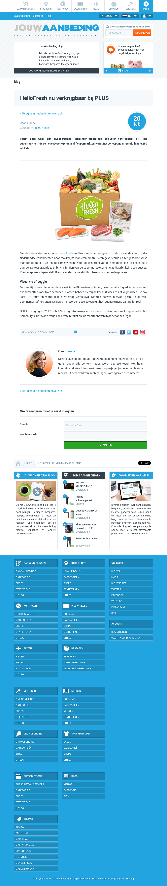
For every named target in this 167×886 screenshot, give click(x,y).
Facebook (117, 595)
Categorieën (23, 577)
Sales (67, 741)
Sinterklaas (23, 851)
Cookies (109, 878)
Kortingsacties (25, 614)
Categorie (38, 16)
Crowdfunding (28, 734)
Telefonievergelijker (77, 668)
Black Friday (24, 863)
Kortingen (26, 606)
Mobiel (115, 577)
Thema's (24, 819)
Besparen (73, 648)
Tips (48, 16)
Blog (70, 776)
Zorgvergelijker (74, 662)
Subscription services (30, 784)
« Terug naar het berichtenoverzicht (42, 113)
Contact (120, 878)
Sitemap (130, 878)
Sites (19, 753)
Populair (69, 614)
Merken (72, 691)
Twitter (116, 589)
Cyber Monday (25, 868)
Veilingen (25, 691)
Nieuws (68, 784)
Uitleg (20, 595)
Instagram (118, 607)
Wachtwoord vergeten (125, 638)
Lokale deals (72, 571)
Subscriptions (28, 776)
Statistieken (23, 589)
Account (117, 623)
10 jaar (20, 827)
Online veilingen (26, 699)
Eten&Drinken (41, 128)
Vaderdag (22, 839)
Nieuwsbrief (118, 583)
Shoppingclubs (77, 734)
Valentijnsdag (25, 845)
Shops (19, 583)
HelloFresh (66, 253)
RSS (113, 613)
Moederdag (23, 833)
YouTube (116, 601)
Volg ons (117, 563)
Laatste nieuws (22, 16)
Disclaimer (97, 878)
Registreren (119, 632)
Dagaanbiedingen (30, 563)
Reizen (23, 648)
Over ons (85, 878)
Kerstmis (21, 857)
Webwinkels (75, 606)
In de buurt (74, 563)
